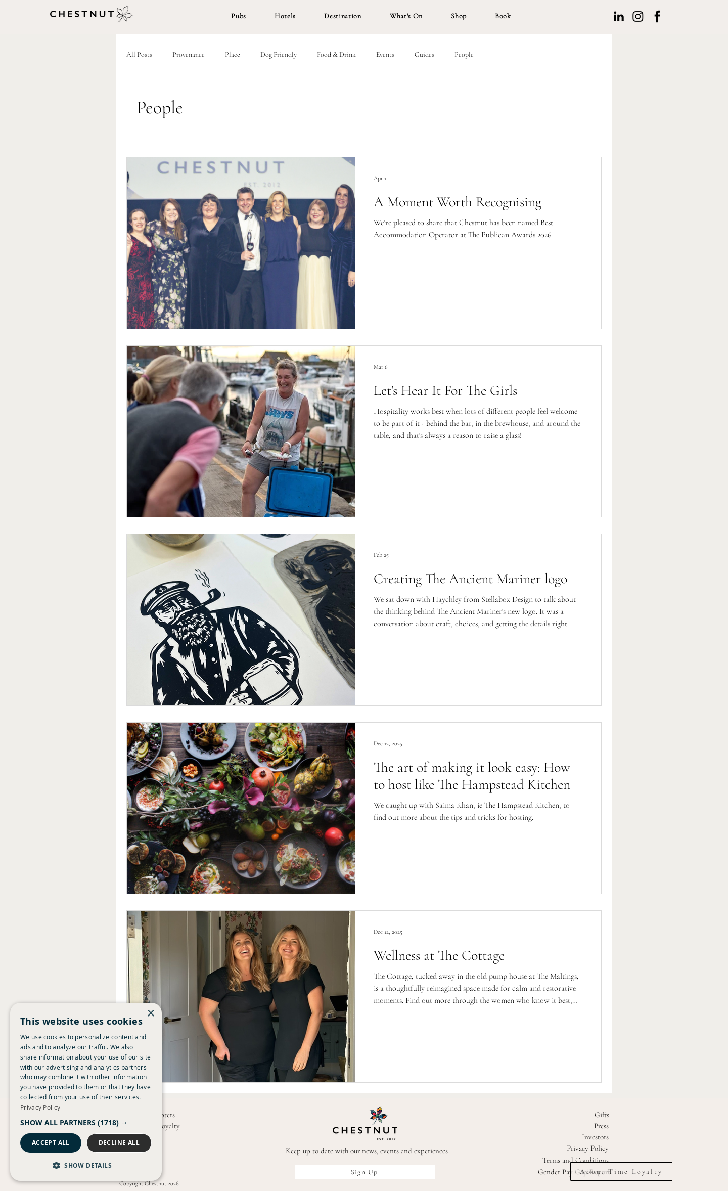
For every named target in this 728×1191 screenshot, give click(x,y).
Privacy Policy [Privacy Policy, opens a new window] (40, 1107)
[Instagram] (638, 16)
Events (385, 54)
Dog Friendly (278, 54)
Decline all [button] (119, 1142)
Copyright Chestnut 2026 (149, 1183)
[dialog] (86, 1092)
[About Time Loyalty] (621, 1171)
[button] (238, 16)
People (464, 54)
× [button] (150, 1014)
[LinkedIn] (619, 16)
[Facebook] (657, 16)
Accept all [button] (51, 1142)
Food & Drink (336, 54)
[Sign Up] (365, 1172)
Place (232, 54)
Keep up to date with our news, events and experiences (367, 1150)
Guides (424, 54)
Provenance (188, 54)
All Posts (139, 54)
